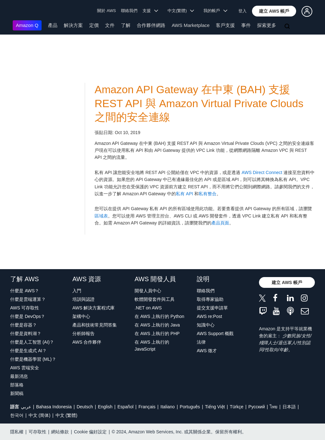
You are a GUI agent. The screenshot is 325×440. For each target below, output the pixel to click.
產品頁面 (220, 222)
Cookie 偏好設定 (90, 431)
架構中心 (81, 316)
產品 (52, 25)
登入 (242, 11)
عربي (26, 406)
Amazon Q (27, 25)
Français (147, 406)
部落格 (16, 384)
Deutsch (84, 406)
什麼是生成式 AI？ (28, 350)
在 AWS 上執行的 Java (157, 324)
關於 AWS (106, 10)
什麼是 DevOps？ (27, 316)
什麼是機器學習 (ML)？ (33, 359)
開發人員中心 (148, 290)
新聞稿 (16, 393)
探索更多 (266, 25)
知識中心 (206, 324)
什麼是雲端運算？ (28, 299)
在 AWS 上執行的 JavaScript (152, 346)
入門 (76, 290)
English (105, 406)
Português (190, 406)
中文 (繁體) (66, 415)
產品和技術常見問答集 (94, 324)
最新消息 (19, 376)
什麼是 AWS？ (24, 290)
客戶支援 (225, 25)
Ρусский (257, 406)
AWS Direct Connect (262, 172)
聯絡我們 (129, 10)
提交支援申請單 (212, 307)
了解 (125, 25)
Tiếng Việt (215, 406)
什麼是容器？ (23, 324)
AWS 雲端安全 (24, 367)
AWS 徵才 (207, 350)
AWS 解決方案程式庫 (93, 307)
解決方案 (73, 25)
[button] (274, 11)
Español (125, 406)
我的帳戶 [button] (215, 10)
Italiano (168, 406)
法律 (201, 342)
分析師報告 (83, 333)
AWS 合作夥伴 (86, 342)
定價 (94, 25)
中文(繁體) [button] (181, 10)
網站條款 (60, 431)
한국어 (16, 415)
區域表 (101, 215)
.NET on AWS (148, 307)
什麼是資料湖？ (25, 333)
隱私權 (16, 431)
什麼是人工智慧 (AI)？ (32, 342)
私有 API (184, 193)
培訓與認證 (83, 299)
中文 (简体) (39, 415)
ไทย (273, 406)
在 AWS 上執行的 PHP (157, 333)
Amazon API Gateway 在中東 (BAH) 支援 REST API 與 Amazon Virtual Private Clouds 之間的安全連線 (199, 103)
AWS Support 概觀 (215, 333)
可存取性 (37, 431)
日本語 (289, 406)
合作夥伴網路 (151, 25)
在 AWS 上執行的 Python (159, 316)
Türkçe (236, 406)
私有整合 (207, 193)
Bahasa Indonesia (54, 406)
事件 (246, 25)
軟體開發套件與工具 (155, 299)
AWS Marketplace (190, 25)
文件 (110, 25)
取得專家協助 (210, 299)
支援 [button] (150, 10)
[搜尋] (287, 26)
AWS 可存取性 (24, 307)
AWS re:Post (209, 316)
